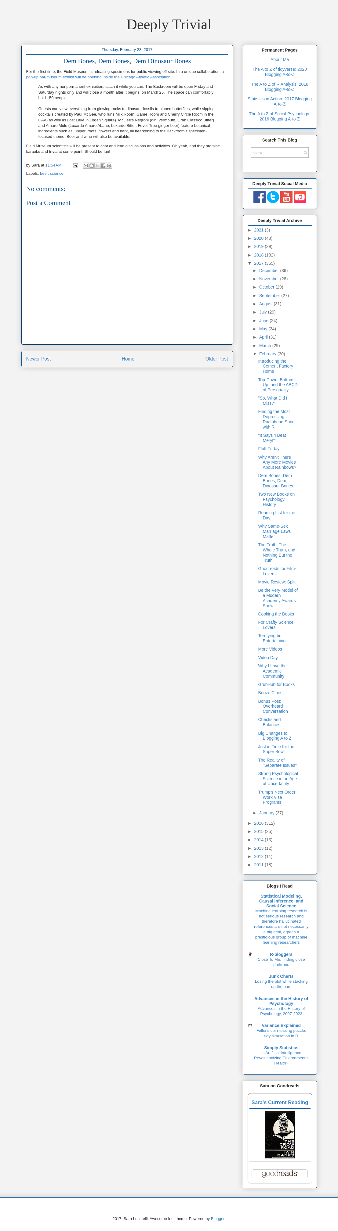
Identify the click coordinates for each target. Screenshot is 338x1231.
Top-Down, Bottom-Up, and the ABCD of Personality (277, 385)
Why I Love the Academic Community (272, 671)
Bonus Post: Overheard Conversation (273, 706)
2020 (259, 238)
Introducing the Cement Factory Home (275, 366)
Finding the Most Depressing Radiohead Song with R (276, 419)
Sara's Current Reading (280, 1102)
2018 (259, 255)
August (266, 303)
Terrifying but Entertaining (271, 638)
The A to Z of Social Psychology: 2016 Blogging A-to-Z (280, 116)
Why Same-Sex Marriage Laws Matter (274, 531)
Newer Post (38, 358)
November (269, 278)
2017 (259, 263)
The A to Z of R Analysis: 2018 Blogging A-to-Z (279, 87)
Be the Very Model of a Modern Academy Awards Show (278, 598)
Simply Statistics (281, 1047)
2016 (259, 823)
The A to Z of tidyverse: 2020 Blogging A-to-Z (280, 72)
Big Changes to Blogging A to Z (274, 736)
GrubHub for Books (276, 684)
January (267, 812)
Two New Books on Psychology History (276, 499)
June (264, 320)
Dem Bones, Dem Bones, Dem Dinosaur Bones (275, 480)
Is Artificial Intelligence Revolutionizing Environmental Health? (281, 1058)
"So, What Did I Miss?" (272, 401)
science (57, 173)
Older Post (216, 358)
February (268, 353)
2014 (259, 839)
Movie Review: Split (276, 582)
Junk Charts (281, 976)
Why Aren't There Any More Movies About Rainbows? (277, 462)
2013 (259, 848)
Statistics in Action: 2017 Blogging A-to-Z (280, 101)
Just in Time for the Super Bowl (276, 749)
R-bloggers (281, 954)
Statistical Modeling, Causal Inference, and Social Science (281, 901)
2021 (259, 230)
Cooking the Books (276, 614)
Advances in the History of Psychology (281, 1001)
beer (44, 173)
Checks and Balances (269, 722)
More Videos (270, 649)
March (265, 345)
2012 (259, 856)
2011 (259, 864)
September (270, 295)
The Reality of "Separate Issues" (277, 763)
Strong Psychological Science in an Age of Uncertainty (278, 778)
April (264, 337)
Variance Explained (281, 1025)
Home (128, 358)
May (263, 328)
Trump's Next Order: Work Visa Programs (277, 797)
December (269, 270)
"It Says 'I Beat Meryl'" (272, 438)
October (267, 287)
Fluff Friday (268, 448)
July (263, 312)
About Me (280, 59)
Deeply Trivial (169, 24)
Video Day (268, 657)
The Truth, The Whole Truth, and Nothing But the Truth (276, 552)
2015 (259, 831)
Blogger (217, 1218)
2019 (259, 246)
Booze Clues (270, 692)
